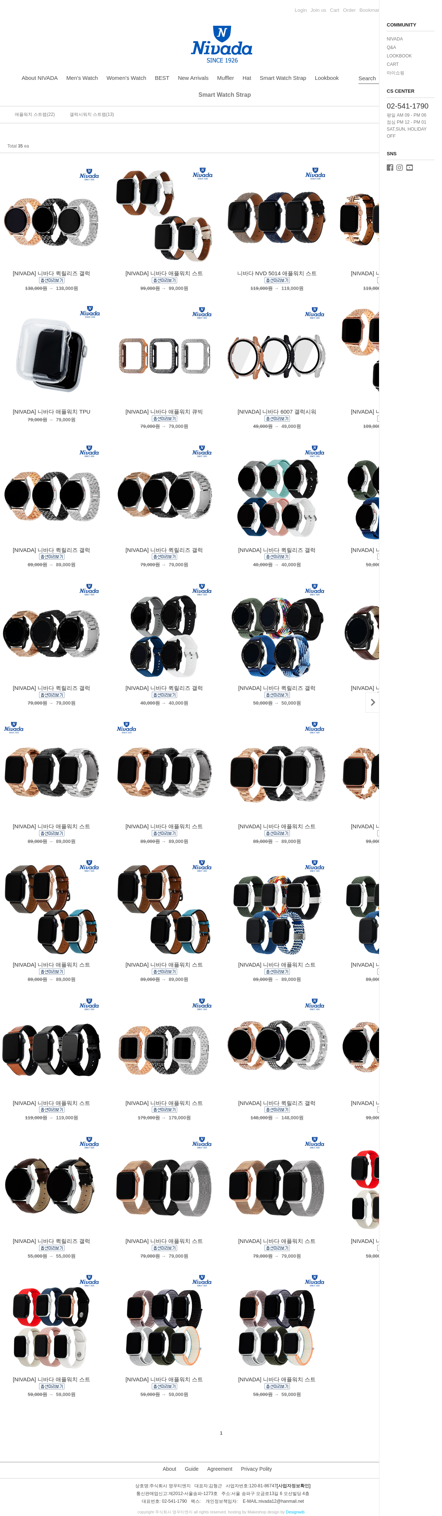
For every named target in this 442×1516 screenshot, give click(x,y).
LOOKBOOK (399, 56)
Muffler (225, 78)
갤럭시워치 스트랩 (88, 114)
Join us (318, 10)
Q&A (391, 47)
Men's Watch (82, 78)
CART (393, 64)
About (169, 1469)
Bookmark (370, 10)
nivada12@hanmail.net (281, 1501)
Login (301, 10)
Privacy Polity (256, 1469)
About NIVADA (40, 78)
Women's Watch (126, 78)
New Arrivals (193, 78)
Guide (192, 1469)
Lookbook (327, 78)
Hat (247, 78)
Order (349, 10)
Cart (335, 10)
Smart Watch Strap (283, 78)
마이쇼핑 (395, 72)
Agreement (219, 1469)
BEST (162, 78)
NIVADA (395, 39)
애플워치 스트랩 (31, 114)
